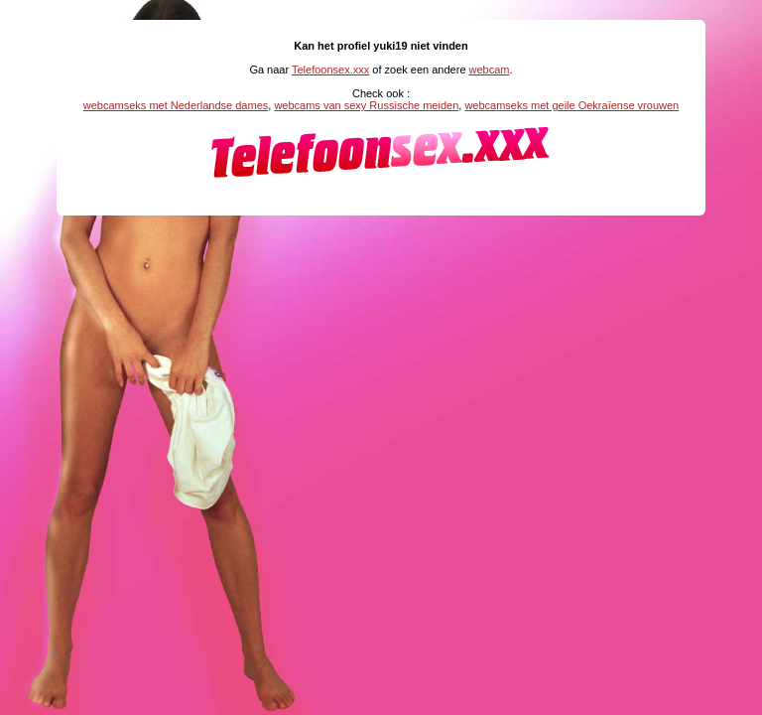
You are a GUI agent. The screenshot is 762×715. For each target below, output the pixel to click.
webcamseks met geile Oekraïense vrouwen (571, 105)
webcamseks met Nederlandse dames (175, 105)
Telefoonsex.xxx (330, 69)
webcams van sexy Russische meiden (366, 105)
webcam (489, 69)
